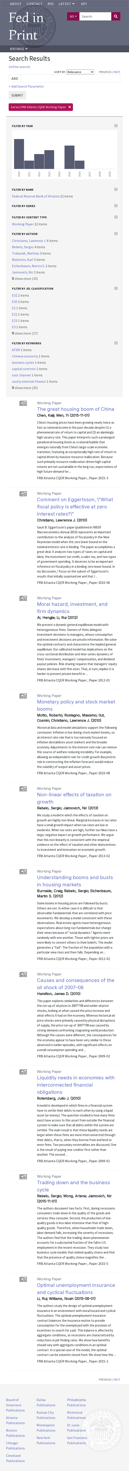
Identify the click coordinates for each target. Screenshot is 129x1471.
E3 (14, 327)
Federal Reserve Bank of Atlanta (36, 196)
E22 (15, 314)
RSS (51, 4)
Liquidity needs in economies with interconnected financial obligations (76, 1085)
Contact (35, 4)
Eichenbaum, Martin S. (28, 266)
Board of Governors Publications (15, 1405)
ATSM (16, 350)
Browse (19, 49)
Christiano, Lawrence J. (29, 240)
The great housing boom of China (75, 409)
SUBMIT (17, 95)
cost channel (22, 375)
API (84, 4)
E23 (15, 320)
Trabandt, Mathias (26, 253)
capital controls (24, 369)
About (16, 4)
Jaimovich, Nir (23, 272)
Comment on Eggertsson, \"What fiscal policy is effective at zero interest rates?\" (75, 507)
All (72, 16)
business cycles (23, 362)
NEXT (117, 72)
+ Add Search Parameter (26, 86)
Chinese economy (25, 356)
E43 (15, 301)
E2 (14, 308)
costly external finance (29, 381)
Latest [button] (67, 4)
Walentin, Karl (23, 259)
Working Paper (23, 224)
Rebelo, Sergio (23, 247)
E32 (15, 295)
